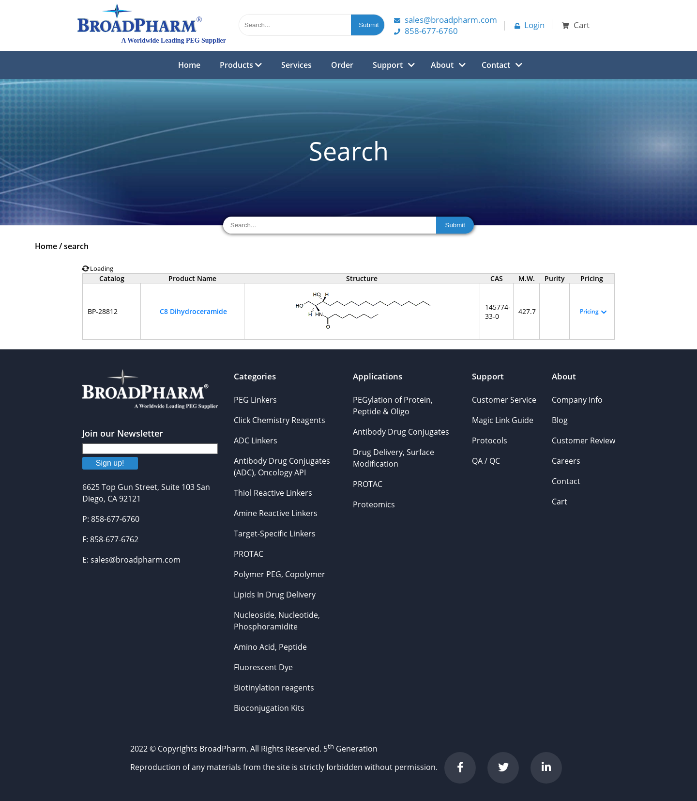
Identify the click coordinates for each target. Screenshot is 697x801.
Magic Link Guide (502, 420)
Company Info (577, 399)
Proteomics (374, 504)
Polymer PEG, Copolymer (279, 574)
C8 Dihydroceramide (193, 311)
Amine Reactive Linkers (276, 513)
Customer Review (583, 440)
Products (241, 65)
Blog (560, 420)
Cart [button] (576, 25)
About (442, 65)
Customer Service (504, 399)
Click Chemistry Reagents (279, 420)
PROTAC (248, 554)
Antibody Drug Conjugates (401, 431)
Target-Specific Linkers (275, 533)
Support (388, 65)
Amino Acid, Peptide (270, 647)
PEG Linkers (255, 399)
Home (189, 65)
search (76, 246)
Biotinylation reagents (274, 687)
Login (530, 25)
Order (342, 65)
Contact (496, 65)
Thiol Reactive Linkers (273, 492)
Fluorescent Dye (263, 667)
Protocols (489, 440)
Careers (566, 460)
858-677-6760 (426, 30)
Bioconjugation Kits (269, 708)
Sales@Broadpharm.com (445, 19)
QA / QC (486, 460)
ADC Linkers (255, 440)
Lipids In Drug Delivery (275, 594)
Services (296, 65)
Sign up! (110, 463)
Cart (559, 501)
